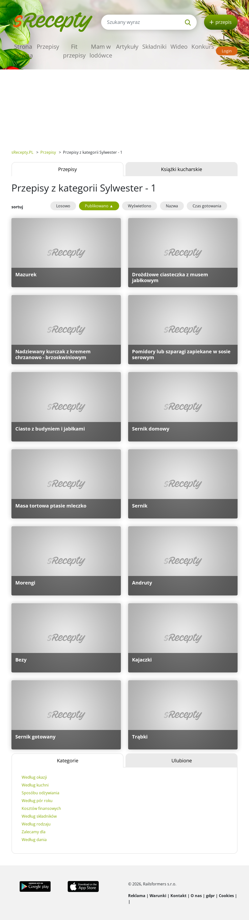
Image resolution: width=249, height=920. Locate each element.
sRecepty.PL (22, 152)
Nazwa (172, 206)
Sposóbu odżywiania (40, 792)
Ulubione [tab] (181, 760)
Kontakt (178, 895)
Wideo (178, 46)
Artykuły (127, 46)
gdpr (210, 895)
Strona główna (23, 50)
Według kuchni (35, 785)
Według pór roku (37, 800)
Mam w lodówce (100, 50)
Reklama (136, 895)
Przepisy (48, 46)
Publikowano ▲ (99, 206)
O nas (196, 895)
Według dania (34, 839)
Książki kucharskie (181, 169)
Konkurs (202, 46)
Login (227, 51)
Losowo (63, 206)
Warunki (158, 895)
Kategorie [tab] (67, 760)
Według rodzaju (36, 824)
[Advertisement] (124, 106)
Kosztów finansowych (41, 808)
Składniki (154, 46)
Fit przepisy (74, 50)
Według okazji (34, 777)
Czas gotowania (207, 206)
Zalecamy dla (33, 831)
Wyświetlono (139, 206)
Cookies (226, 895)
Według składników (39, 816)
